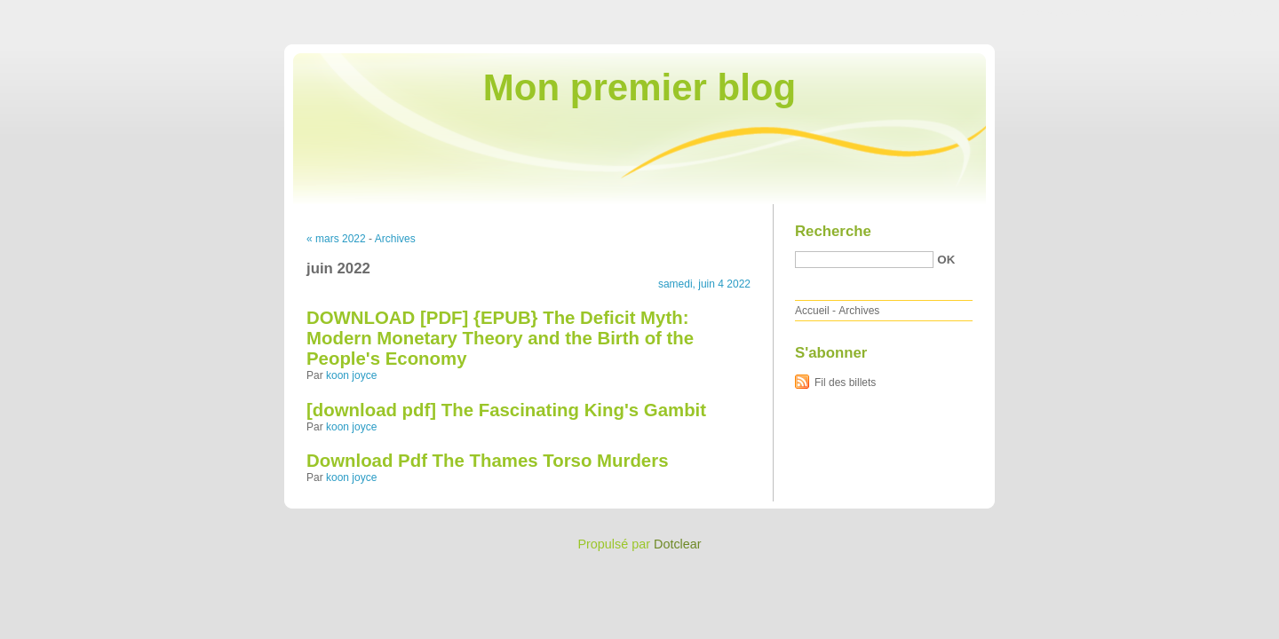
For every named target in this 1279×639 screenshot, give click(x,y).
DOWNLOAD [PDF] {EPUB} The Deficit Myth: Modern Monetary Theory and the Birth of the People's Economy (500, 338)
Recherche (833, 231)
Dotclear (678, 544)
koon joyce (351, 375)
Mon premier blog (639, 87)
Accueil (812, 310)
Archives (395, 239)
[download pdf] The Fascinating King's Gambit (506, 410)
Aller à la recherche (1227, 12)
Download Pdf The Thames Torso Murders (487, 460)
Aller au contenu (1061, 12)
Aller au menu (1139, 12)
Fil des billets (845, 382)
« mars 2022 (336, 239)
